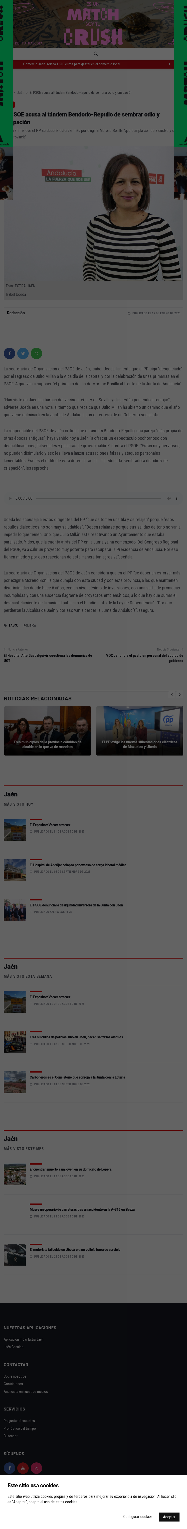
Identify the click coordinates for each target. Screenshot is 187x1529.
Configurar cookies (138, 1516)
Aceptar (169, 1517)
